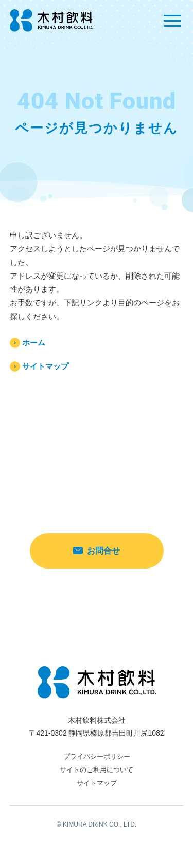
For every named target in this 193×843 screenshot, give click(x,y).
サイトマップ (45, 366)
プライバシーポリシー (96, 756)
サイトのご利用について (96, 770)
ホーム (33, 342)
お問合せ (96, 550)
